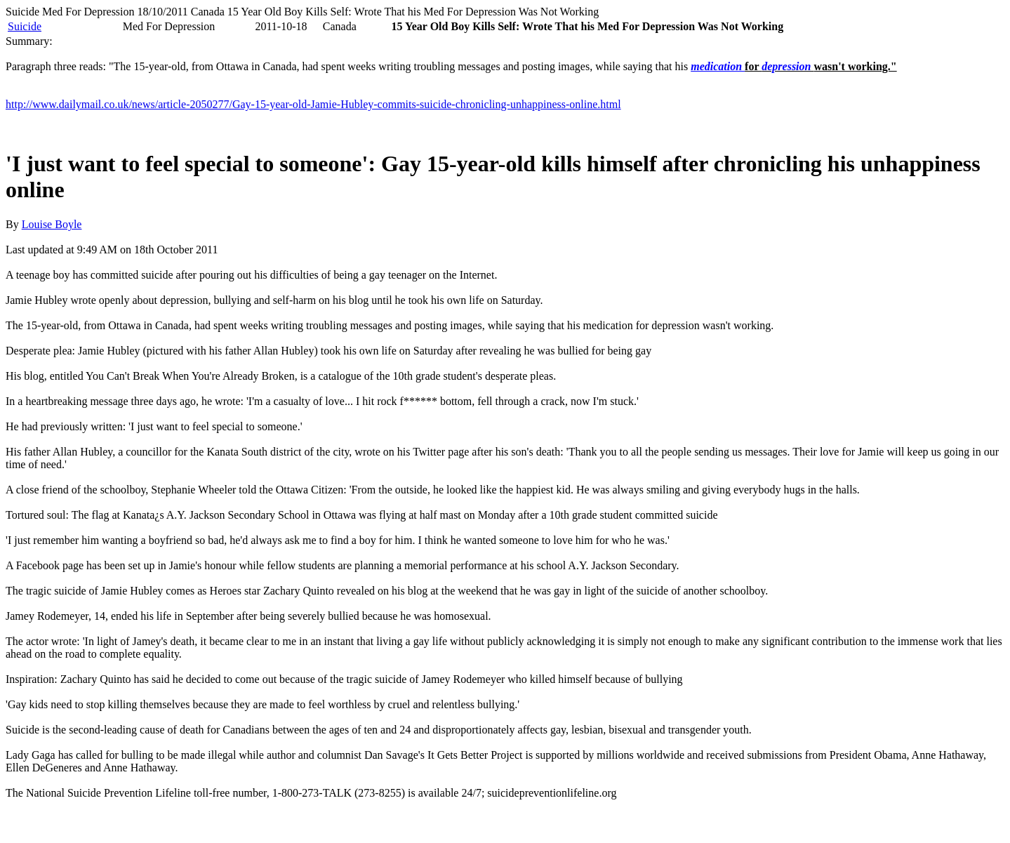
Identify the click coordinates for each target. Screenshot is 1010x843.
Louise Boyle (52, 224)
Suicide (24, 26)
